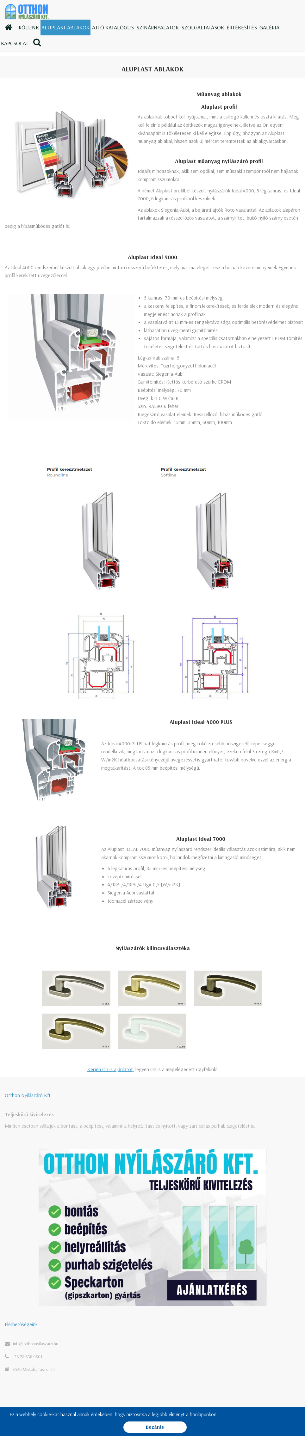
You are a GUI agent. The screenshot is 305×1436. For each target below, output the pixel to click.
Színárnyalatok (157, 27)
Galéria (269, 27)
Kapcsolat (14, 43)
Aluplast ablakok (65, 27)
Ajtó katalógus (113, 27)
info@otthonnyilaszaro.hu (35, 1344)
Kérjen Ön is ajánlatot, (110, 1069)
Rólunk (29, 27)
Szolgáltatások (202, 27)
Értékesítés (242, 27)
